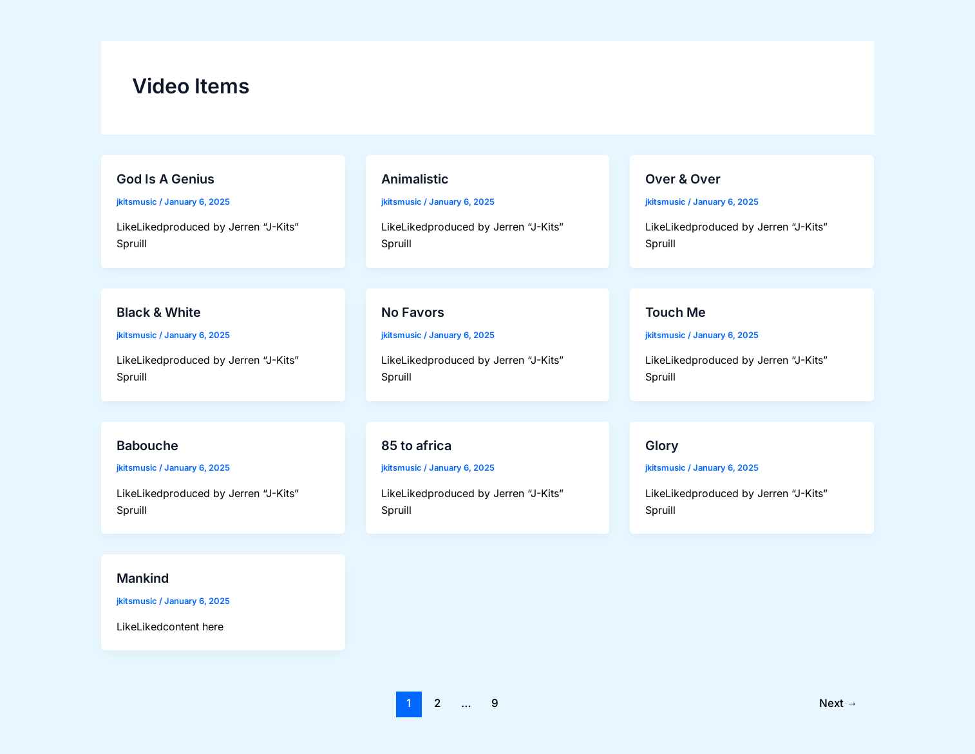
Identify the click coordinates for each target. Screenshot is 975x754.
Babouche (147, 443)
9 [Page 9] (494, 698)
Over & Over (683, 179)
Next (837, 698)
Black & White (159, 311)
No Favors (412, 311)
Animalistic (415, 179)
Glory (662, 443)
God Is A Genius (166, 179)
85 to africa (416, 443)
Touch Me (675, 311)
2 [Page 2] (436, 698)
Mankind (143, 575)
